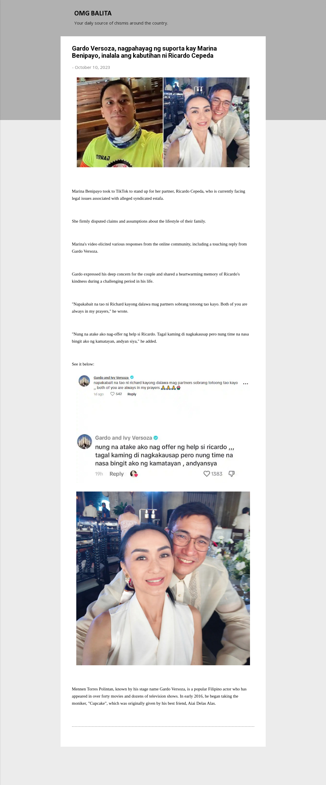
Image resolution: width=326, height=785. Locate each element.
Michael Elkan (176, 770)
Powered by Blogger (163, 759)
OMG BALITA (93, 13)
